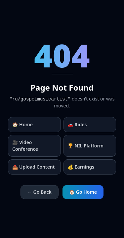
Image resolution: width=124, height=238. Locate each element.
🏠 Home (22, 124)
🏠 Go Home (83, 192)
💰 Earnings (81, 167)
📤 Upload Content (33, 167)
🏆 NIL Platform (85, 145)
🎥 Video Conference (25, 145)
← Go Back (39, 192)
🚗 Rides (77, 124)
